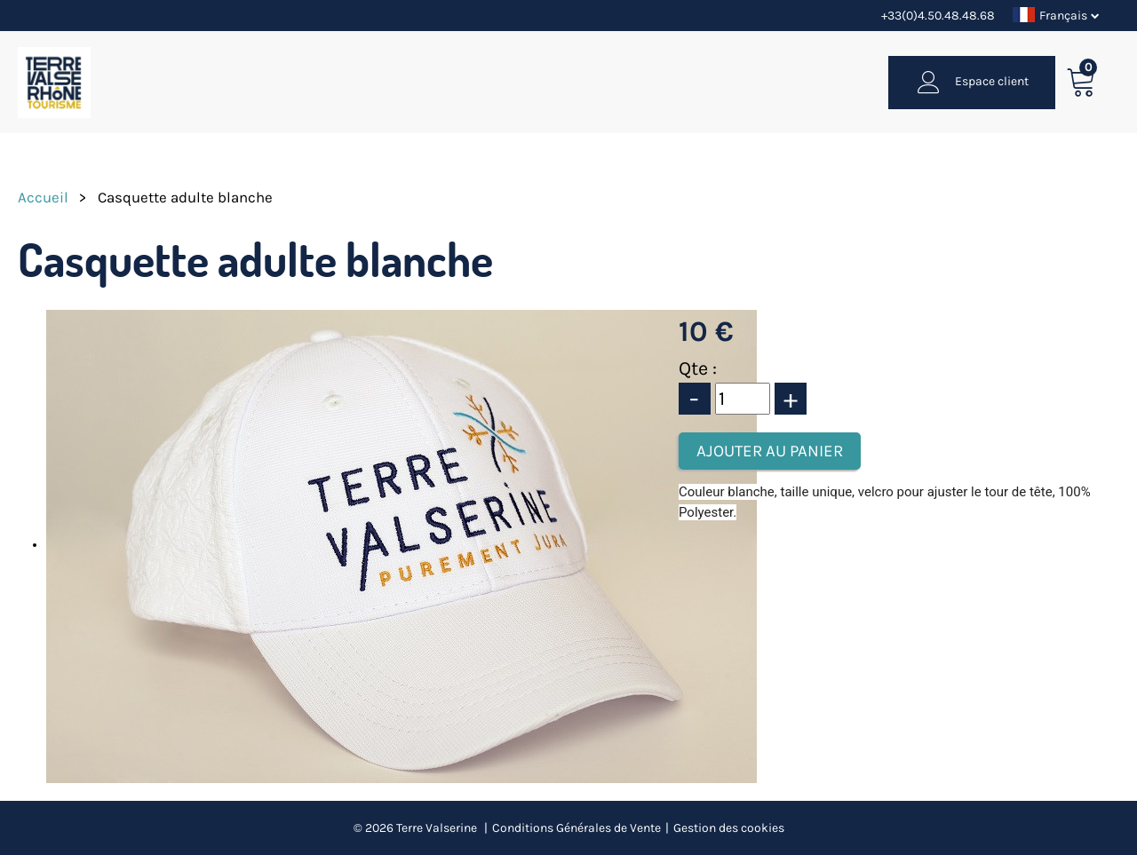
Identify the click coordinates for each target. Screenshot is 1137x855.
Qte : (698, 368)
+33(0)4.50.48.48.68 (938, 15)
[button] (1081, 82)
